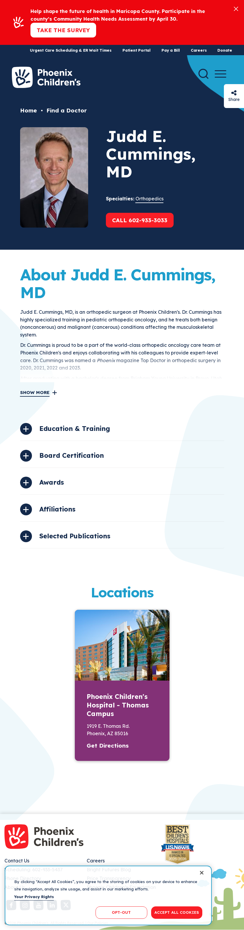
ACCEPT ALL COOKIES (176, 912)
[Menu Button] (220, 74)
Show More (35, 392)
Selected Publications (74, 536)
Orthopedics (149, 199)
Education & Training (74, 428)
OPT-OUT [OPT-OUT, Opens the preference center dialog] (121, 912)
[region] (108, 895)
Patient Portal (136, 50)
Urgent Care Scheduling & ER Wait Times (71, 50)
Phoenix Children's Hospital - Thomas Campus (118, 705)
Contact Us (16, 861)
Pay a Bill (170, 50)
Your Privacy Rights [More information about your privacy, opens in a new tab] (34, 896)
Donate (224, 50)
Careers (198, 50)
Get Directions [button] (108, 745)
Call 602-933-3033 (139, 220)
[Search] (203, 73)
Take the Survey (63, 30)
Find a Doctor (66, 110)
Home (28, 110)
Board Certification (71, 455)
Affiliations (57, 509)
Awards (51, 482)
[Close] (236, 8)
